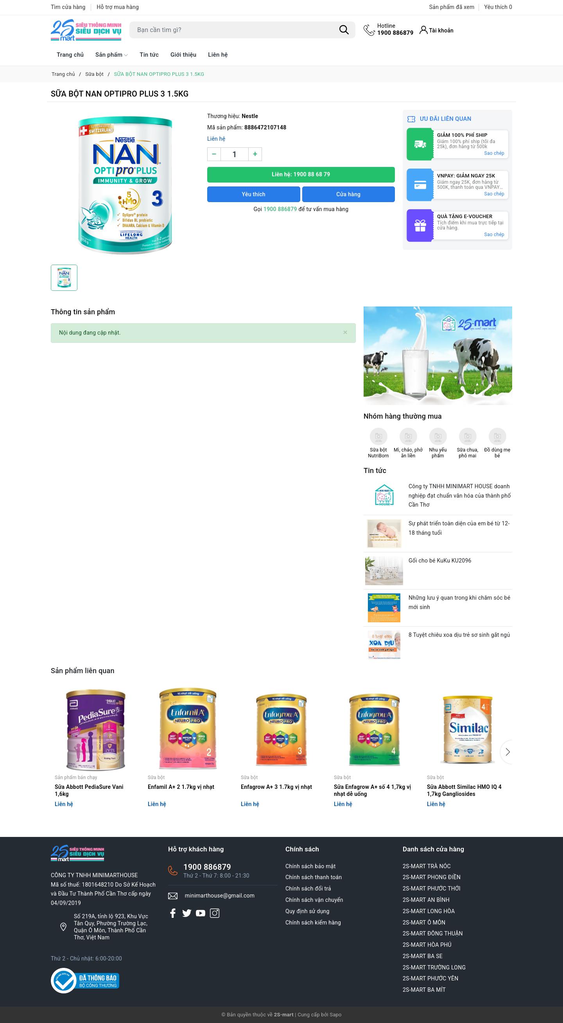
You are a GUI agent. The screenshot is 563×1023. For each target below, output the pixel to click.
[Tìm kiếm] (344, 30)
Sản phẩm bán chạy (76, 777)
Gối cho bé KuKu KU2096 (440, 560)
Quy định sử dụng (307, 911)
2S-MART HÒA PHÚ (427, 945)
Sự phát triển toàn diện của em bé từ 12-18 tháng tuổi (459, 528)
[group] (125, 185)
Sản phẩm (111, 55)
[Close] (345, 332)
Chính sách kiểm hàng (313, 922)
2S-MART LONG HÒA (429, 911)
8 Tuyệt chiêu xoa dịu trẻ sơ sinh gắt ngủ (459, 635)
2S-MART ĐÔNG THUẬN (433, 933)
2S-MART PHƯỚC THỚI (432, 888)
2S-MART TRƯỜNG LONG (434, 967)
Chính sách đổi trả (308, 888)
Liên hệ (218, 54)
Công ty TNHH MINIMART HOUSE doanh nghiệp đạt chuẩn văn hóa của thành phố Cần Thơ (460, 495)
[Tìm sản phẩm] (242, 30)
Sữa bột (156, 777)
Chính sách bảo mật (310, 866)
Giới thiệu (183, 54)
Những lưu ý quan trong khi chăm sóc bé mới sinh (459, 602)
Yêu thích (253, 194)
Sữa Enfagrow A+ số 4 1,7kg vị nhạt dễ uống (372, 790)
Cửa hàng (348, 194)
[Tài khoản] (437, 30)
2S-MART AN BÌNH (426, 900)
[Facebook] (173, 913)
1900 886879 (395, 29)
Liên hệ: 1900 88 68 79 (301, 174)
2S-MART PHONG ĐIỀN (432, 877)
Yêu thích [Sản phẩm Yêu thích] (498, 7)
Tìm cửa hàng (68, 7)
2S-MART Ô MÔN (424, 922)
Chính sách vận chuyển (314, 900)
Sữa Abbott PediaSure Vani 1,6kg (89, 790)
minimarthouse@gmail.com (220, 895)
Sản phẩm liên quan (83, 670)
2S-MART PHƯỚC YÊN (431, 978)
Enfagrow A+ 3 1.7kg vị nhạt (276, 787)
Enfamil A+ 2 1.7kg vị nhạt (181, 787)
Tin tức (149, 54)
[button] (506, 752)
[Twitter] (187, 913)
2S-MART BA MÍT (424, 990)
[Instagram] (214, 913)
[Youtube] (200, 913)
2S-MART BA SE (423, 956)
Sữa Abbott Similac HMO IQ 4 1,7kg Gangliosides (464, 790)
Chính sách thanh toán (313, 877)
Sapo (336, 1015)
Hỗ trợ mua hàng (118, 7)
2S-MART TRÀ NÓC (427, 866)
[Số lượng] (234, 154)
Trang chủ (70, 54)
